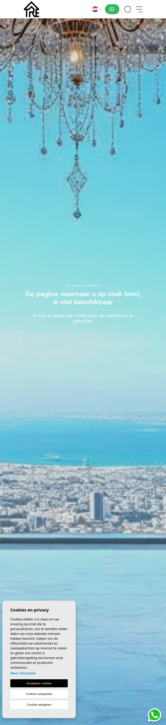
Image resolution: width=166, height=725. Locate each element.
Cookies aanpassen (39, 694)
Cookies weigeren (39, 704)
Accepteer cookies (39, 683)
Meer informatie (23, 673)
